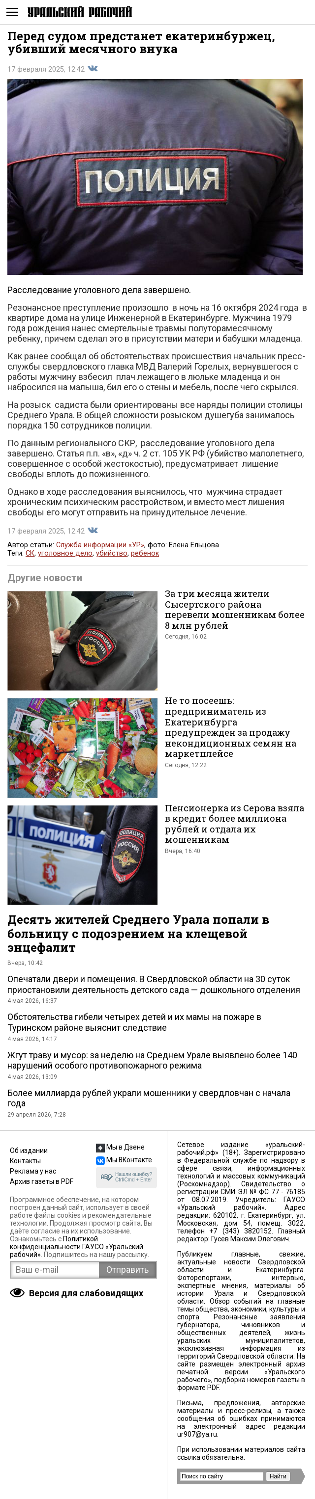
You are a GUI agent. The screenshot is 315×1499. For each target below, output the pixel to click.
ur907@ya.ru (197, 1434)
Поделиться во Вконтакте (92, 69)
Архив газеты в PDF (41, 1181)
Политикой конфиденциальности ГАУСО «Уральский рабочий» (76, 1246)
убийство (111, 553)
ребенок (145, 553)
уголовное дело (65, 553)
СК (30, 553)
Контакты (25, 1161)
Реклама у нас (33, 1171)
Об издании (29, 1150)
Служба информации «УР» (100, 545)
